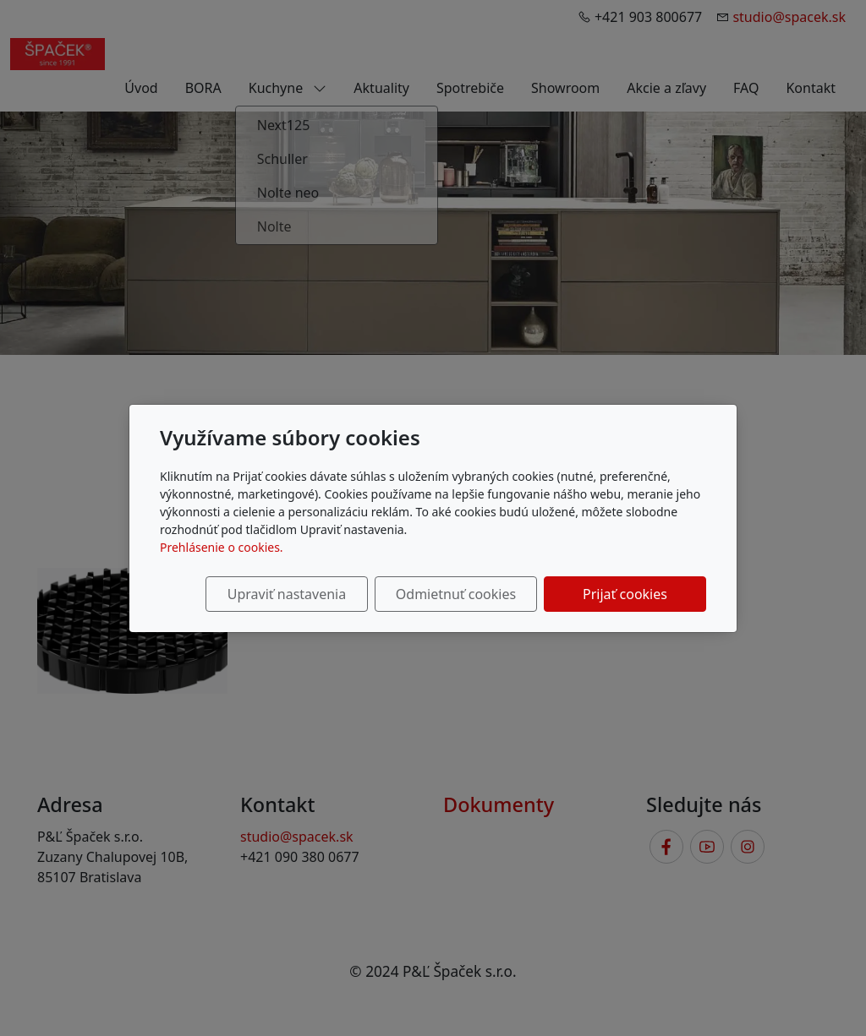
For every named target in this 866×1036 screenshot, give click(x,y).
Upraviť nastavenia (286, 594)
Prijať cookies (625, 594)
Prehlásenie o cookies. (221, 547)
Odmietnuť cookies (456, 594)
